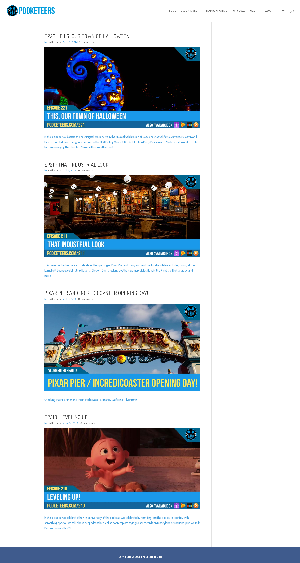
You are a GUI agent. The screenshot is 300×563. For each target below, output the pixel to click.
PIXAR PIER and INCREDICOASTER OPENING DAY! (96, 293)
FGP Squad (238, 11)
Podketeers (54, 41)
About (269, 11)
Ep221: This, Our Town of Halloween (87, 36)
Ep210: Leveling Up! (66, 417)
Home (172, 11)
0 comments (86, 41)
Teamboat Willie (216, 11)
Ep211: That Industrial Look (76, 164)
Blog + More (189, 11)
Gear (253, 11)
